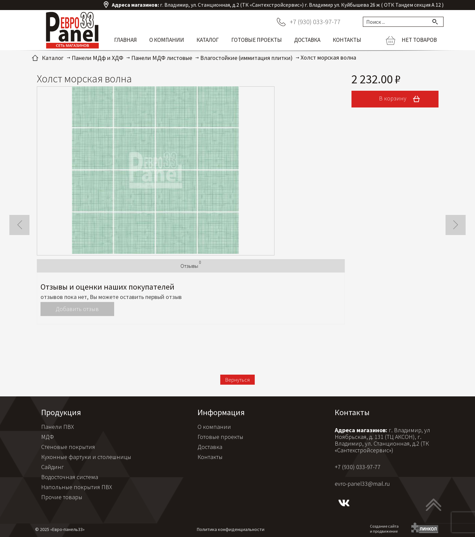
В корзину (401, 99)
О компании (166, 40)
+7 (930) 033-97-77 (315, 21)
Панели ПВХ (57, 427)
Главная (125, 40)
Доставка (307, 40)
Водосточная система (69, 477)
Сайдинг (52, 467)
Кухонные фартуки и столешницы (86, 457)
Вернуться (237, 379)
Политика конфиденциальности (230, 529)
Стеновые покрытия (68, 447)
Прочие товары (61, 497)
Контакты (347, 40)
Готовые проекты (256, 40)
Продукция (61, 412)
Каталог (207, 40)
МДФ (47, 437)
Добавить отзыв (77, 309)
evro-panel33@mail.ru (362, 483)
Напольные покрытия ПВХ (76, 487)
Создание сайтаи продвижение (384, 529)
